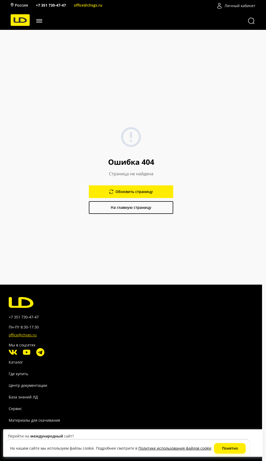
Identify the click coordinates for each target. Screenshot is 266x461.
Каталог (16, 362)
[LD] (20, 24)
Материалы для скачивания (34, 420)
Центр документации (28, 385)
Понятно (230, 448)
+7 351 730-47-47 (51, 5)
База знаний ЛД (23, 396)
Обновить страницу (131, 191)
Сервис (15, 408)
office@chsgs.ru (88, 5)
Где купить (18, 373)
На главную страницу (131, 207)
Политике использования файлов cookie (174, 448)
